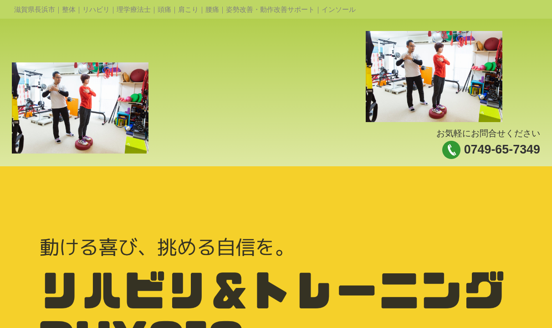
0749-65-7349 (502, 149)
